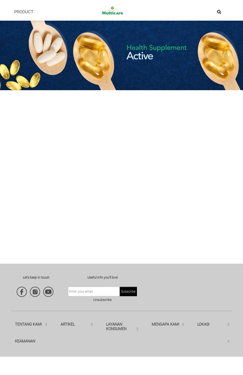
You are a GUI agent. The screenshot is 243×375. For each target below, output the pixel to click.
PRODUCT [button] (23, 11)
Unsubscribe (102, 300)
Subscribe (128, 291)
